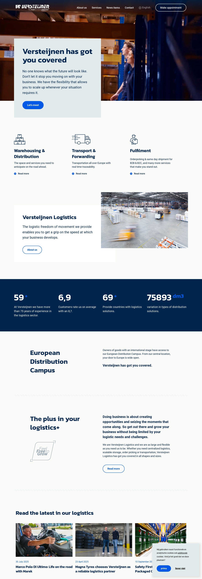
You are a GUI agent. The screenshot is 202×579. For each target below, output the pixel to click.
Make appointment (171, 7)
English (144, 7)
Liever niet (180, 568)
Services (96, 7)
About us (82, 7)
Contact (129, 7)
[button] (33, 105)
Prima (164, 568)
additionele (182, 553)
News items (113, 7)
